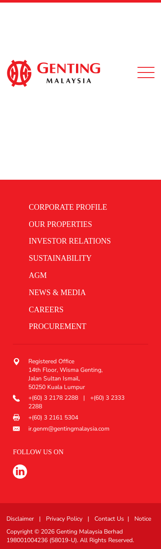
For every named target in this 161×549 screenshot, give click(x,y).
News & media (57, 292)
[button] (77, 207)
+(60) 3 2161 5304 (53, 417)
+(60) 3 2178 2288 (54, 398)
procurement (57, 326)
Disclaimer (20, 519)
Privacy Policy (64, 519)
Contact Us (109, 519)
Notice (142, 519)
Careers (46, 309)
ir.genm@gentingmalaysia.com (68, 429)
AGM (38, 275)
